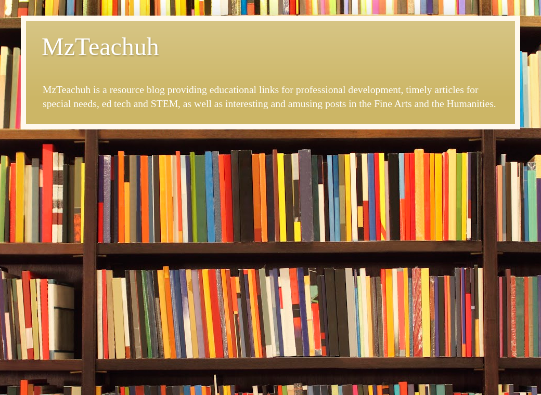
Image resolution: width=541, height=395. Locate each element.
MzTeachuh (100, 46)
